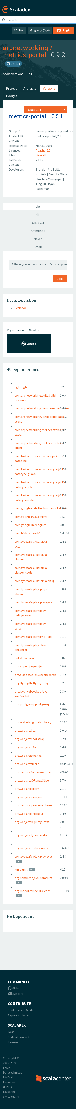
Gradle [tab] (38, 247)
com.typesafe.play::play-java (33, 602)
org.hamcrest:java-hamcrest (34, 878)
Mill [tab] (38, 214)
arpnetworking (25, 47)
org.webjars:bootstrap (30, 739)
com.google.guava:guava (31, 517)
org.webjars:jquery (27, 789)
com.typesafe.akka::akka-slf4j (34, 581)
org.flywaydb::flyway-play (31, 683)
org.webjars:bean (26, 730)
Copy (60, 279)
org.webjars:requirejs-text (32, 822)
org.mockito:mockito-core (32, 891)
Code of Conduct (19, 1037)
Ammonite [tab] (38, 231)
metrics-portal (24, 54)
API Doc (19, 30)
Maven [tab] (38, 239)
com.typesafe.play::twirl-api (33, 637)
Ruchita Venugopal (50, 179)
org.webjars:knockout (29, 814)
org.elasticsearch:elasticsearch (35, 675)
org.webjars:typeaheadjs (31, 835)
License (13, 1042)
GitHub (13, 64)
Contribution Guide (20, 1010)
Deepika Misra (58, 174)
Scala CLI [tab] (38, 223)
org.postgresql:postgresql (32, 704)
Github (14, 988)
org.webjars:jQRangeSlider (32, 780)
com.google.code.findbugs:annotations (41, 508)
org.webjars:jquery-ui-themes (34, 805)
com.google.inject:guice (30, 525)
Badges (11, 96)
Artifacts (29, 88)
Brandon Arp (44, 169)
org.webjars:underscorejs (31, 848)
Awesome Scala (39, 30)
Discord (15, 994)
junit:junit (21, 869)
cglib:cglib (21, 387)
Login (64, 30)
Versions (49, 88)
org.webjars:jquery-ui (28, 797)
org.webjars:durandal (28, 755)
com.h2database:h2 (28, 533)
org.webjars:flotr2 (27, 764)
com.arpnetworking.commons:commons (42, 408)
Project (11, 88)
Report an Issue (18, 1015)
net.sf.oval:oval (25, 658)
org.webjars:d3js (25, 747)
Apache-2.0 (43, 150)
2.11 (31, 74)
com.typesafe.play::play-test (33, 856)
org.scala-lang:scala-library (33, 722)
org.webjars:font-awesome (33, 772)
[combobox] (45, 109)
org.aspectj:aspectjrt (28, 666)
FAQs (11, 1032)
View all (41, 155)
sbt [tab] (38, 206)
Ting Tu (41, 184)
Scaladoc (20, 308)
